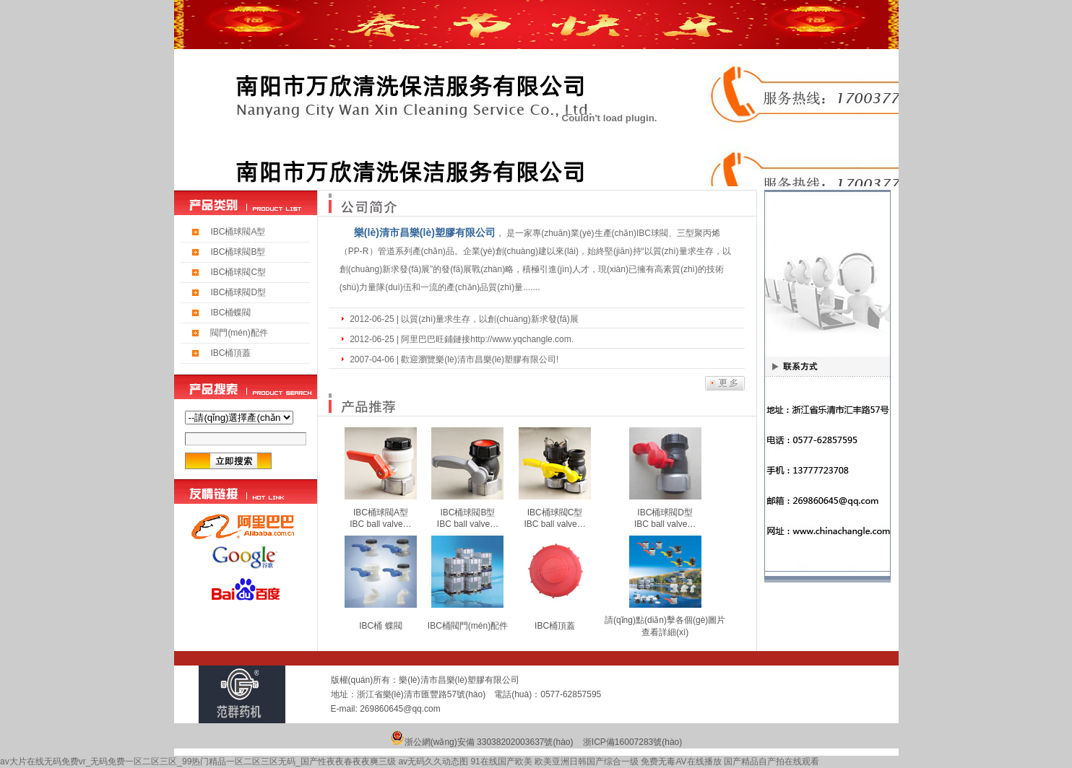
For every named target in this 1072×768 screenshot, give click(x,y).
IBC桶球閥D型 (238, 292)
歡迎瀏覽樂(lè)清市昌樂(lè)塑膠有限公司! (479, 359)
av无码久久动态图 (433, 761)
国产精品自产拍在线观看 (771, 761)
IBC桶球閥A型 (237, 232)
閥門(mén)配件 (238, 333)
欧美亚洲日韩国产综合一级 (587, 761)
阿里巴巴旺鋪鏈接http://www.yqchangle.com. (487, 339)
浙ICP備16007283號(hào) (632, 742)
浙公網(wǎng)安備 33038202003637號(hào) (489, 742)
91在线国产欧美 (501, 761)
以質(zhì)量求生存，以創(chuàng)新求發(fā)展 (489, 319)
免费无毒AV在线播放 (681, 761)
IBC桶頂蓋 (230, 353)
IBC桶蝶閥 (230, 312)
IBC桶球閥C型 (238, 272)
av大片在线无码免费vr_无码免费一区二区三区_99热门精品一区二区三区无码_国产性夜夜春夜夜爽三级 (198, 761)
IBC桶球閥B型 (237, 252)
